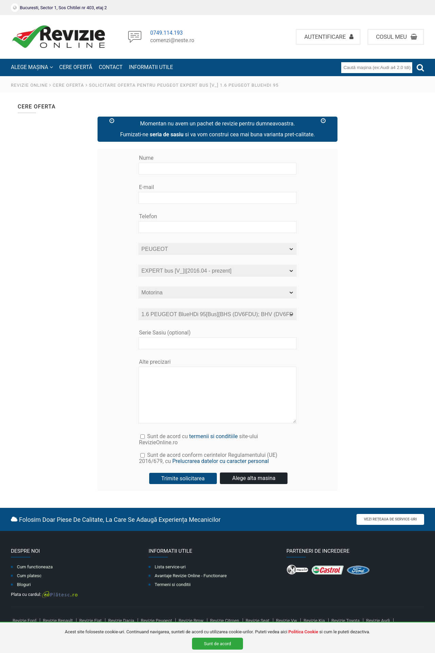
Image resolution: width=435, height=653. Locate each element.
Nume (146, 158)
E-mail (146, 187)
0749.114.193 (166, 33)
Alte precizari (155, 362)
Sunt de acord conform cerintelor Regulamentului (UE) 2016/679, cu (218, 470)
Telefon (148, 216)
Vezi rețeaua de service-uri (390, 529)
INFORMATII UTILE (151, 67)
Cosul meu (396, 36)
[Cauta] (420, 67)
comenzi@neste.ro (172, 41)
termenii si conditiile (213, 446)
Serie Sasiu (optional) (165, 333)
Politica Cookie (303, 631)
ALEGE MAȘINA (32, 67)
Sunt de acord (217, 643)
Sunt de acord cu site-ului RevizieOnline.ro (198, 450)
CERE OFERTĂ (75, 67)
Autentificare (328, 36)
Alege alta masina (253, 488)
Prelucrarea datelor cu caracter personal (220, 471)
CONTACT (111, 67)
